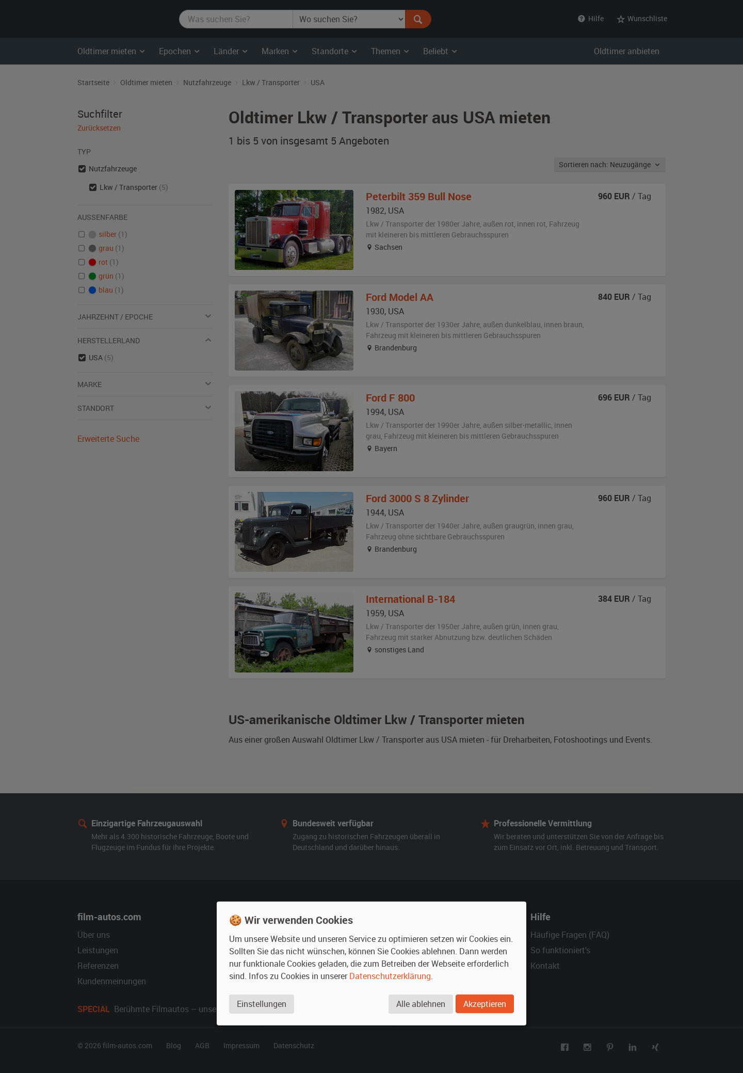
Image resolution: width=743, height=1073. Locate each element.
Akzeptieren (484, 1004)
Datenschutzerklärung (390, 976)
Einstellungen (261, 1004)
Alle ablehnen (420, 1004)
